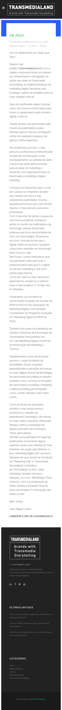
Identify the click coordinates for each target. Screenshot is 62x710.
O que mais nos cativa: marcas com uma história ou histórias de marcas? (30, 616)
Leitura (12, 672)
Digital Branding (16, 669)
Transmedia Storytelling (19, 678)
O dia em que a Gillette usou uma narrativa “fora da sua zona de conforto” (30, 633)
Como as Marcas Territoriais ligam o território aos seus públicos (29, 625)
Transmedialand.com (30, 68)
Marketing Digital (16, 675)
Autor (35, 41)
